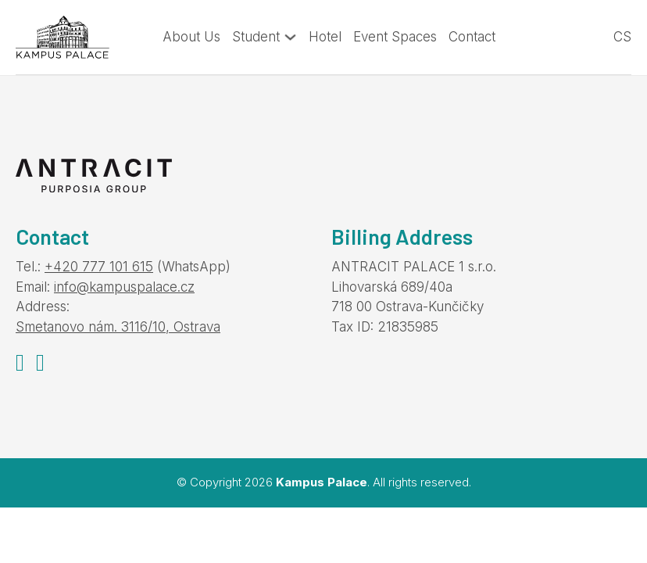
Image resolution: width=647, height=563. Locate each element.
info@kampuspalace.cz (124, 287)
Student (256, 37)
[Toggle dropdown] (290, 37)
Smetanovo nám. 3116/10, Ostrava (118, 327)
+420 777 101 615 (99, 266)
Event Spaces (395, 37)
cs (622, 37)
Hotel (325, 37)
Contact (472, 37)
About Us (191, 37)
